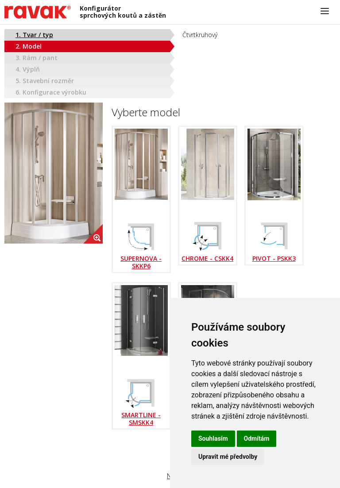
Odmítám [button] (257, 438)
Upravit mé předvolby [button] (227, 456)
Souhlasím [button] (213, 438)
